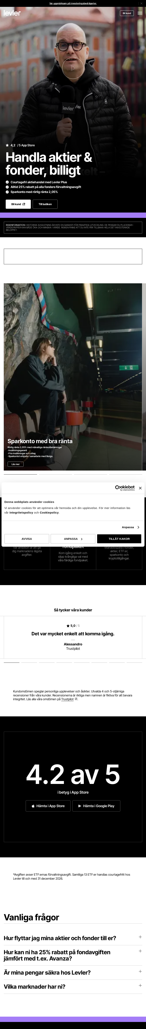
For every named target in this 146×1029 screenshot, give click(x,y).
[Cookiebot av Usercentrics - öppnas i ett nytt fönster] (118, 488)
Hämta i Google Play (96, 806)
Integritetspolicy (22, 512)
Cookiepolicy (49, 512)
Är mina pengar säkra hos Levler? (73, 972)
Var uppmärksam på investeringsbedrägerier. (73, 3)
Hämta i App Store (48, 806)
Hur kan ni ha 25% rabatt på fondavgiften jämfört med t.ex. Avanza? (73, 955)
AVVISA (26, 538)
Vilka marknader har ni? (73, 986)
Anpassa (128, 527)
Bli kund (127, 13)
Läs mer (16, 464)
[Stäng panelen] (140, 488)
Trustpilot (67, 699)
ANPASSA (73, 538)
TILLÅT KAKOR (119, 538)
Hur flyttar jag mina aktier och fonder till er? (73, 938)
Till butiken (45, 204)
